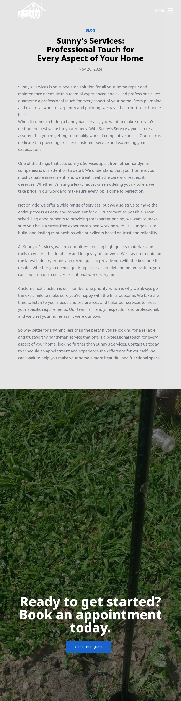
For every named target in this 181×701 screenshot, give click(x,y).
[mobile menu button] (170, 10)
